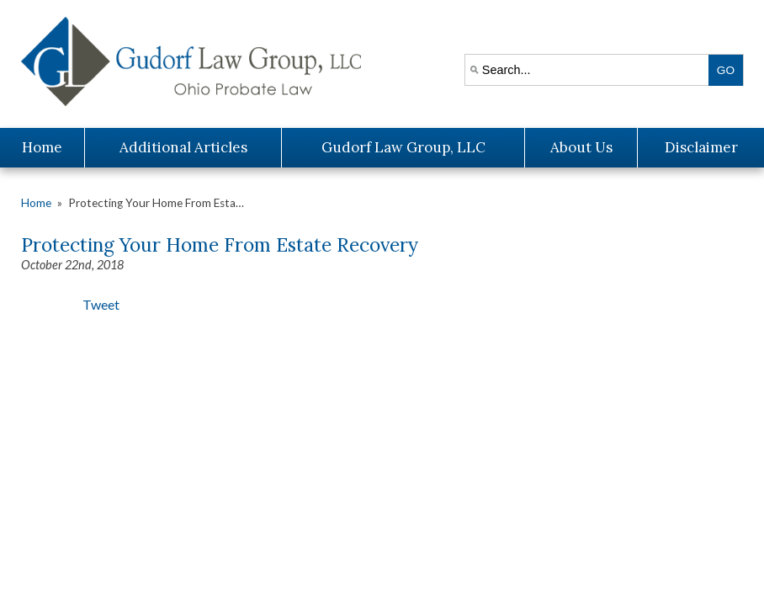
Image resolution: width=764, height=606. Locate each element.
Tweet (100, 304)
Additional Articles (183, 147)
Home (42, 147)
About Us (581, 147)
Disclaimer (701, 147)
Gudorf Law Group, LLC (403, 147)
